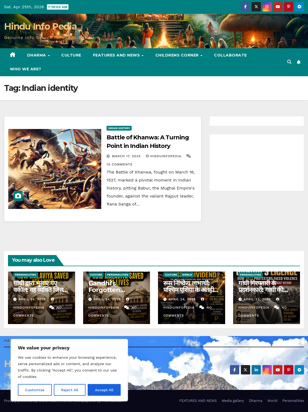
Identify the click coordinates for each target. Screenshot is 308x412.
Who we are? (25, 69)
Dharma (37, 55)
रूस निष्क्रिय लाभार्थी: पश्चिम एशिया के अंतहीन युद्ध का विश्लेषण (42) (190, 289)
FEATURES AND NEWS (117, 55)
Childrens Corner (177, 55)
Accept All (104, 390)
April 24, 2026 (33, 299)
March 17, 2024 (127, 156)
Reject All (69, 390)
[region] (69, 370)
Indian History (119, 128)
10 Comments (119, 164)
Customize (34, 390)
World (187, 274)
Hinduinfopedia (164, 156)
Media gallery (233, 401)
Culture (71, 55)
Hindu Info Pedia (40, 26)
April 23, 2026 (258, 299)
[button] (289, 61)
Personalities (25, 274)
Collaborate (230, 55)
